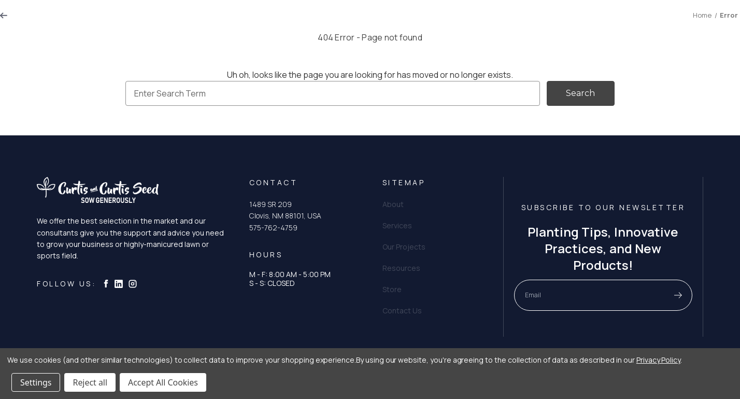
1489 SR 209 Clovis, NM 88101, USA (285, 210)
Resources (455, 23)
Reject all (90, 382)
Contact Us (515, 23)
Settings (35, 382)
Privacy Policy (658, 360)
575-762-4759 (273, 227)
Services (333, 23)
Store (565, 23)
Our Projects (392, 23)
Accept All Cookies (163, 382)
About (287, 23)
